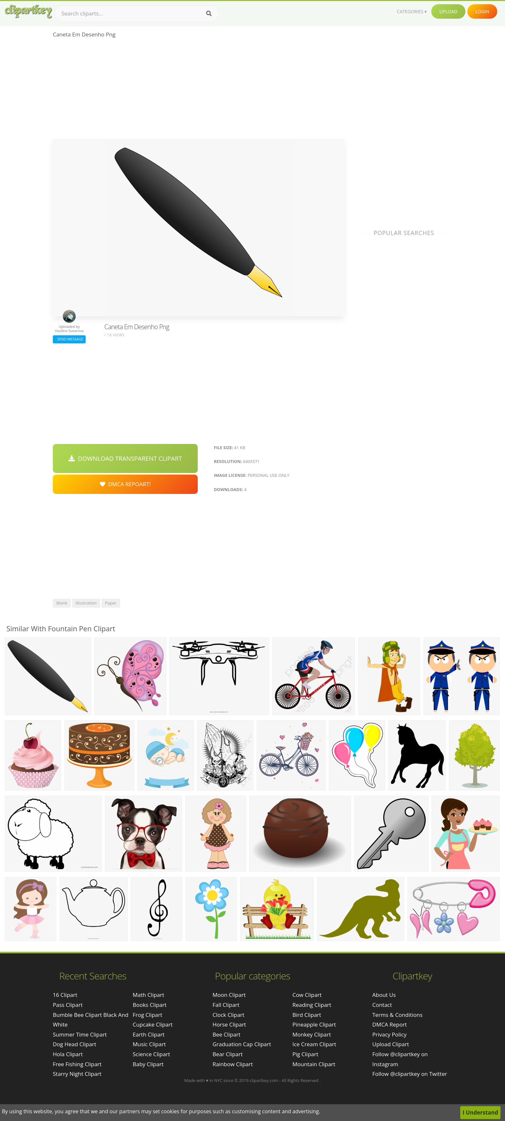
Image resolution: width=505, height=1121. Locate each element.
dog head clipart (74, 1044)
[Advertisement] (198, 90)
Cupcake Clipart (153, 1024)
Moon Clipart (229, 994)
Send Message (69, 339)
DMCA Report (389, 1024)
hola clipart (68, 1054)
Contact (382, 1004)
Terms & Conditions (397, 1014)
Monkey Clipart (311, 1034)
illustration (86, 603)
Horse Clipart (229, 1024)
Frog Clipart (147, 1014)
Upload (448, 11)
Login (482, 11)
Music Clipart (149, 1044)
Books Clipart (150, 1004)
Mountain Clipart (313, 1064)
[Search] (208, 13)
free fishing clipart (77, 1064)
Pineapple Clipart (314, 1024)
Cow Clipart (307, 994)
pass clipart (67, 1004)
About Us (384, 994)
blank (61, 603)
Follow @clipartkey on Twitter (409, 1073)
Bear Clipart (228, 1054)
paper (111, 603)
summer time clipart (80, 1034)
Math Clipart (148, 994)
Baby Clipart (148, 1064)
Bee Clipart (227, 1034)
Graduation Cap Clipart (242, 1044)
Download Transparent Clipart (125, 458)
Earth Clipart (149, 1034)
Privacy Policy (389, 1034)
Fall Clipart (226, 1004)
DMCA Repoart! (125, 484)
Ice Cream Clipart (314, 1044)
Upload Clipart (390, 1044)
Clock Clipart (228, 1014)
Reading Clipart (311, 1004)
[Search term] (137, 13)
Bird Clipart (306, 1014)
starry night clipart (77, 1073)
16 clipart (65, 994)
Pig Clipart (305, 1054)
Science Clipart (151, 1054)
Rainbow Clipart (233, 1064)
